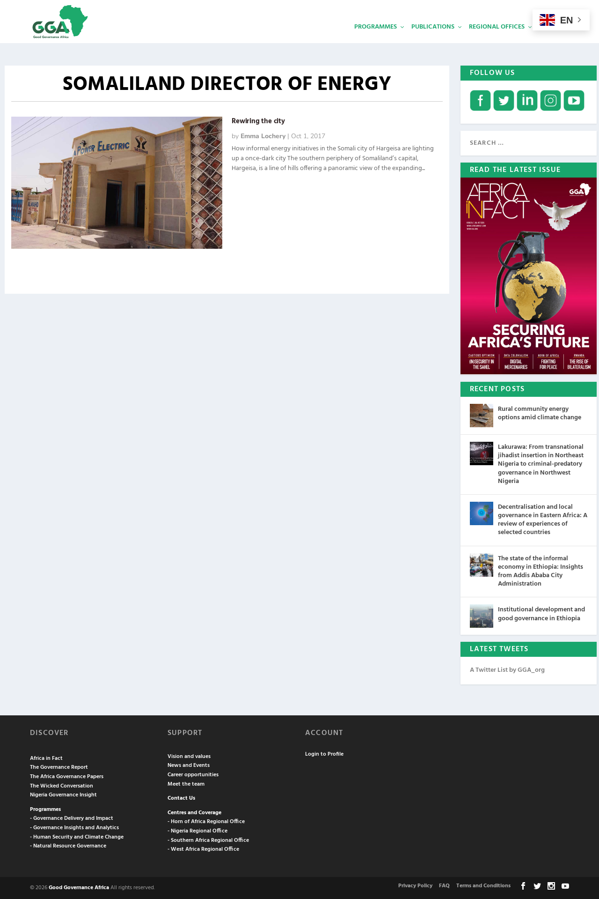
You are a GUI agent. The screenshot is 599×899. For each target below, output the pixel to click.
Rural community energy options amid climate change (539, 413)
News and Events (189, 765)
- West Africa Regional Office (203, 849)
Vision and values (189, 756)
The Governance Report (59, 767)
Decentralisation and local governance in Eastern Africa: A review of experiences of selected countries (542, 519)
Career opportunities (193, 775)
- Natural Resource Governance (68, 846)
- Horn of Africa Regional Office (206, 821)
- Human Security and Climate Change (77, 836)
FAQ (444, 885)
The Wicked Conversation (61, 785)
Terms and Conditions (483, 885)
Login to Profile (324, 754)
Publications (432, 40)
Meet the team (186, 783)
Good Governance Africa (79, 887)
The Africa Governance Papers (66, 776)
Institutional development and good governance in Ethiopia (541, 614)
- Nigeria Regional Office (197, 831)
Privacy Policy (415, 885)
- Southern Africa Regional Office (208, 840)
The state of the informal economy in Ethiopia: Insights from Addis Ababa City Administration (540, 571)
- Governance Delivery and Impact (71, 818)
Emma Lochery (263, 136)
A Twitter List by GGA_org (507, 670)
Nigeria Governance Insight (63, 795)
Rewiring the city (258, 121)
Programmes (375, 40)
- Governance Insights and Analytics (74, 827)
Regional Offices (497, 40)
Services (552, 40)
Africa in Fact (46, 758)
